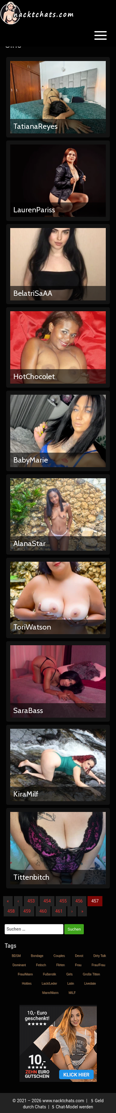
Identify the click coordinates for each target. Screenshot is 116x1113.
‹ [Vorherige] (18, 901)
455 (63, 901)
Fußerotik (49, 974)
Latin (70, 983)
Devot (79, 955)
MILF (72, 992)
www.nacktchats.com (63, 1100)
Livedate (90, 983)
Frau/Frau (98, 965)
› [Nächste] (71, 911)
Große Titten (91, 974)
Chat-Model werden (71, 1106)
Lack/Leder (49, 983)
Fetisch (41, 965)
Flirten (60, 965)
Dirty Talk (99, 955)
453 (31, 901)
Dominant (19, 965)
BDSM (16, 955)
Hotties (26, 983)
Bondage (37, 955)
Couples (59, 955)
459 (27, 911)
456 (79, 901)
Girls (69, 974)
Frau (78, 965)
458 (11, 911)
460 (43, 911)
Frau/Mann (25, 974)
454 (47, 901)
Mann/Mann (50, 992)
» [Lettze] (82, 911)
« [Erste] (8, 901)
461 (59, 911)
